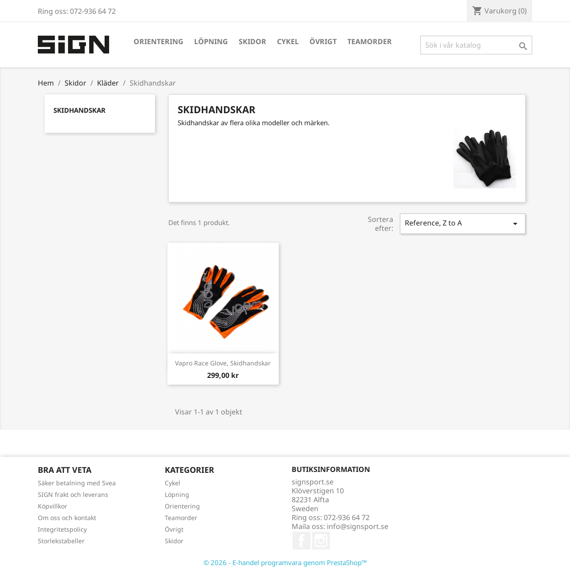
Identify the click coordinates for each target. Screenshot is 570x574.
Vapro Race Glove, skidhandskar (223, 363)
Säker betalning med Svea (77, 483)
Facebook (301, 540)
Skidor (252, 41)
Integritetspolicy (62, 529)
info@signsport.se (357, 526)
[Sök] (476, 45)
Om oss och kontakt (67, 517)
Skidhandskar (79, 110)
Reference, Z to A (463, 223)
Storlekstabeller (61, 541)
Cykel (288, 41)
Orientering (158, 41)
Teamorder (369, 41)
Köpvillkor (52, 506)
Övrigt (323, 41)
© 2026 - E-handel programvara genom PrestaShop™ (285, 562)
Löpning (211, 41)
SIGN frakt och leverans (73, 494)
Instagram (321, 540)
